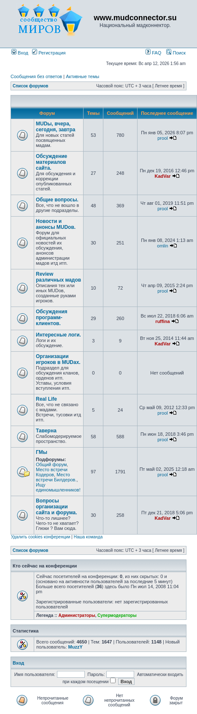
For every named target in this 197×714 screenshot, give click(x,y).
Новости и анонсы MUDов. (56, 224)
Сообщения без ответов (36, 76)
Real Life (46, 399)
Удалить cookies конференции (40, 537)
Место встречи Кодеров (51, 472)
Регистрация (48, 52)
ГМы (41, 452)
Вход (19, 52)
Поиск (176, 52)
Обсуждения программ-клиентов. (51, 317)
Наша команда (88, 537)
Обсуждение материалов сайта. (51, 162)
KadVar (163, 176)
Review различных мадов (58, 277)
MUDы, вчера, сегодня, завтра (55, 127)
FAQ (153, 52)
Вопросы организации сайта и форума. (56, 507)
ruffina (162, 321)
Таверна (46, 431)
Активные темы (82, 76)
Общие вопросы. (57, 200)
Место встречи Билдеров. (56, 477)
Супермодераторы (117, 615)
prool (162, 138)
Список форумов (31, 86)
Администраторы (76, 615)
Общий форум (51, 464)
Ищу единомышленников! (58, 487)
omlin (162, 245)
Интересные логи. (58, 335)
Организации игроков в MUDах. (58, 359)
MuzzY (75, 646)
